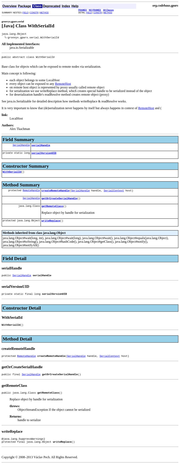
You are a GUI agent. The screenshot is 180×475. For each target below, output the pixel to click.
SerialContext (114, 194)
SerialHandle (21, 147)
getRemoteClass (52, 211)
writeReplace (50, 226)
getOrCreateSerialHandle (59, 203)
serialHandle (40, 147)
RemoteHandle (31, 194)
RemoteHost (63, 85)
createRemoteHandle (55, 194)
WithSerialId (12, 175)
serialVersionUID (43, 156)
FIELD (25, 13)
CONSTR (34, 13)
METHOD (44, 13)
